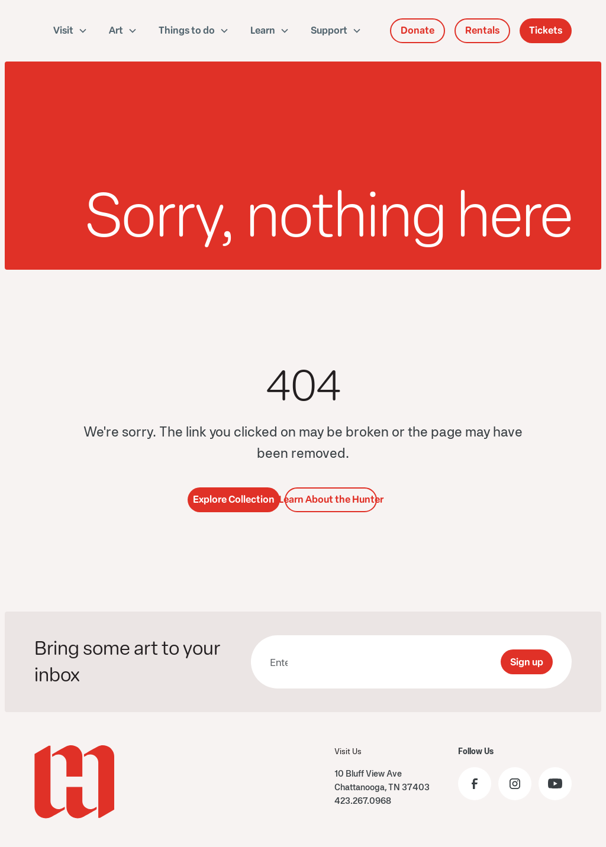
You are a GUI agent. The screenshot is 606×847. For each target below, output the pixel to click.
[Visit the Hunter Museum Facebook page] (474, 783)
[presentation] (401, 662)
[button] (70, 31)
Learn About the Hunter (331, 499)
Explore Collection (234, 499)
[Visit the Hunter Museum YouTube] (555, 783)
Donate (417, 30)
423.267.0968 (362, 801)
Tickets (545, 30)
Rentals (482, 30)
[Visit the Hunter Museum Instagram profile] (514, 783)
